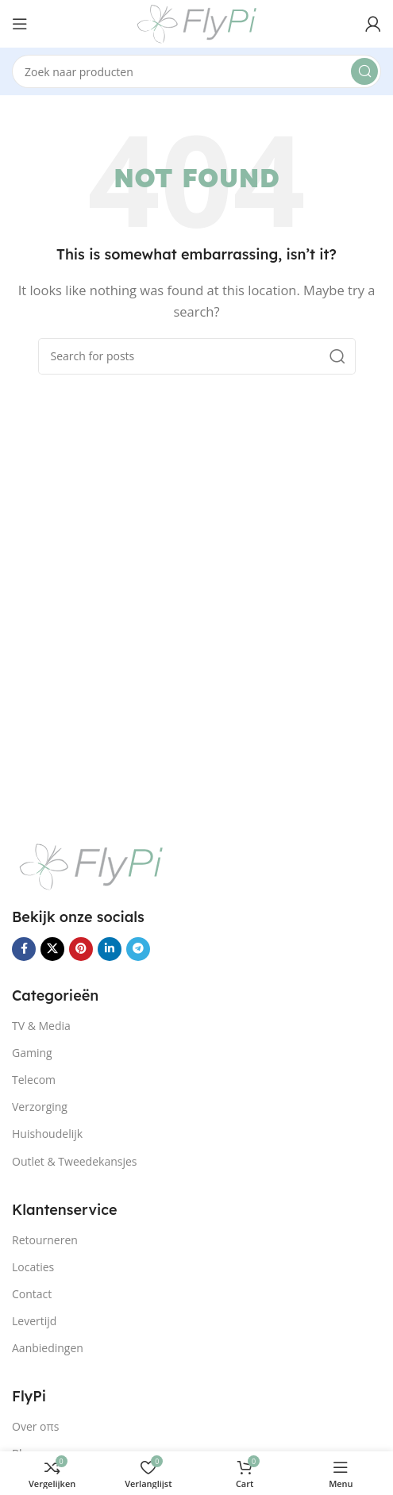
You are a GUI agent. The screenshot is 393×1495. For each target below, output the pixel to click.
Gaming (32, 1052)
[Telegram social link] (138, 949)
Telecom (34, 1079)
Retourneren (45, 1239)
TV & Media (41, 1025)
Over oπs (35, 1426)
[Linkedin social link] (109, 949)
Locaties (33, 1266)
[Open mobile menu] (20, 24)
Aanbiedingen (47, 1347)
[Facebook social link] (24, 949)
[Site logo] (196, 22)
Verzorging (39, 1106)
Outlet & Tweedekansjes (74, 1161)
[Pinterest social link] (81, 949)
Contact (32, 1293)
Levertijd (34, 1320)
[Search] (196, 71)
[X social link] (52, 949)
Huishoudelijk (47, 1133)
